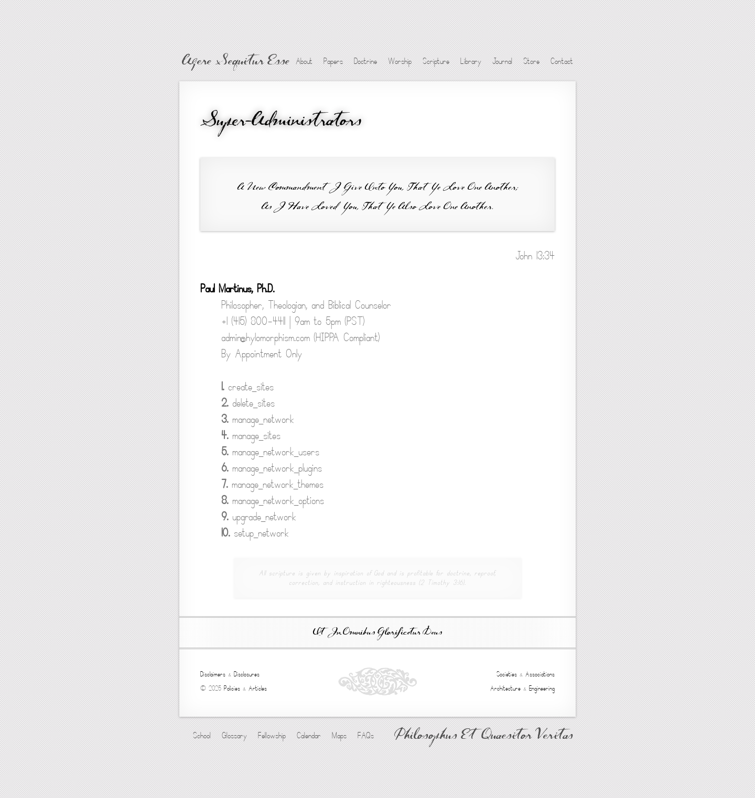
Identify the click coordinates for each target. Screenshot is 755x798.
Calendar (309, 735)
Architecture (505, 688)
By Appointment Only (261, 354)
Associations (540, 674)
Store (531, 61)
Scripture (436, 61)
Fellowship (272, 735)
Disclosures (247, 674)
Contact (562, 61)
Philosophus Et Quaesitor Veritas (483, 736)
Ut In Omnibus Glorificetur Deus (377, 632)
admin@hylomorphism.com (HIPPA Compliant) (300, 338)
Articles (258, 688)
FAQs (366, 735)
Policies (232, 688)
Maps (339, 735)
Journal (502, 61)
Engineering (542, 688)
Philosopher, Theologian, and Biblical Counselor (306, 305)
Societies (507, 674)
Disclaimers (212, 674)
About (304, 61)
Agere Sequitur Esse (235, 61)
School (202, 735)
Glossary (234, 735)
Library (470, 61)
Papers (333, 61)
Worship (400, 61)
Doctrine (365, 61)
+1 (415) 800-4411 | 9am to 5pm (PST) (292, 321)
